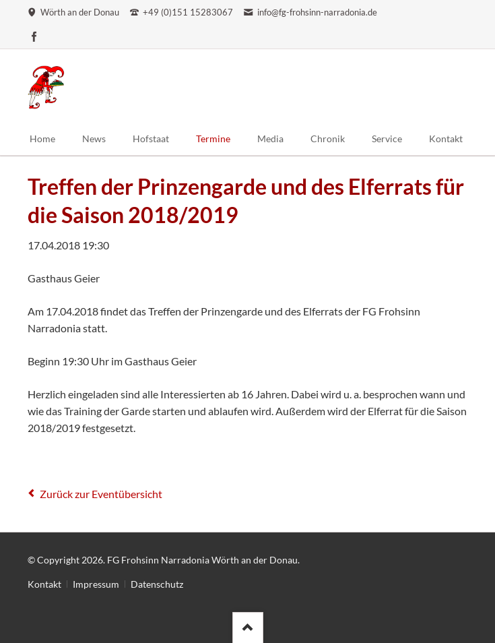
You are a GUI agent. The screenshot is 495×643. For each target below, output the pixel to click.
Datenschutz (157, 584)
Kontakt (44, 584)
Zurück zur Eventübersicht (101, 493)
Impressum (96, 584)
